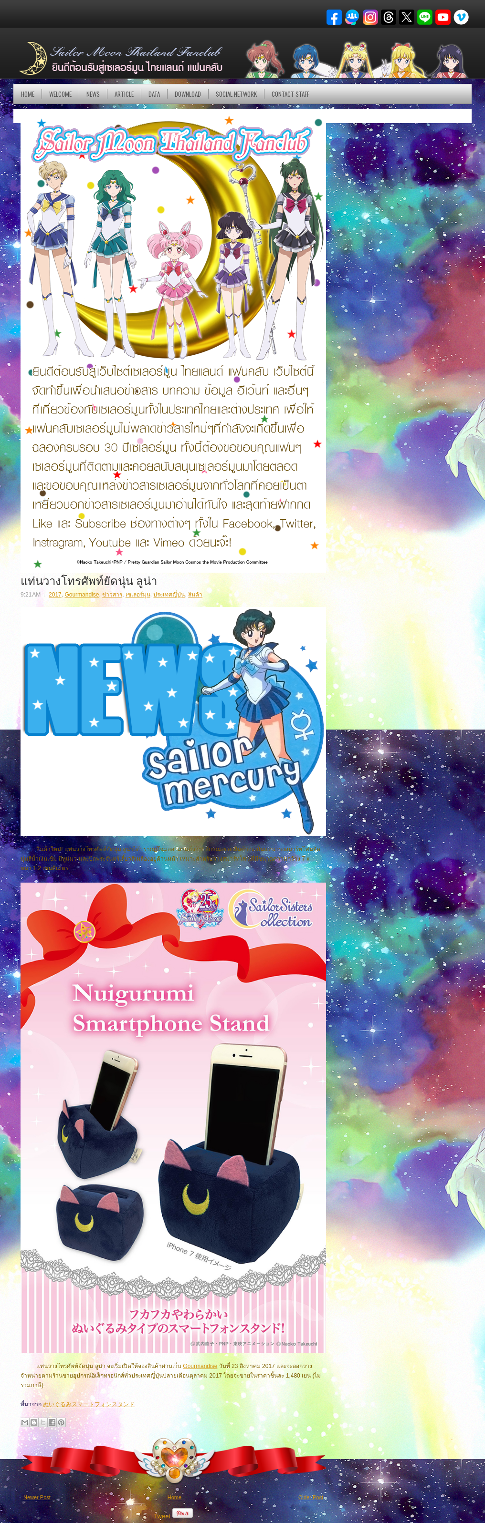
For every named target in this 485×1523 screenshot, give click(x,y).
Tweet (162, 1516)
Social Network (236, 94)
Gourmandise (81, 594)
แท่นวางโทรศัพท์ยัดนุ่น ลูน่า (89, 580)
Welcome (60, 94)
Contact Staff (290, 94)
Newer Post (37, 1497)
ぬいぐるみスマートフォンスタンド (89, 1404)
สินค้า (195, 594)
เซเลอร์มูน (138, 594)
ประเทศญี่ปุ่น (169, 594)
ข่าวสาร (112, 594)
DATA (154, 94)
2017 (55, 594)
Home (27, 94)
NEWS (93, 94)
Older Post (310, 1497)
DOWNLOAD (188, 94)
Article (124, 94)
